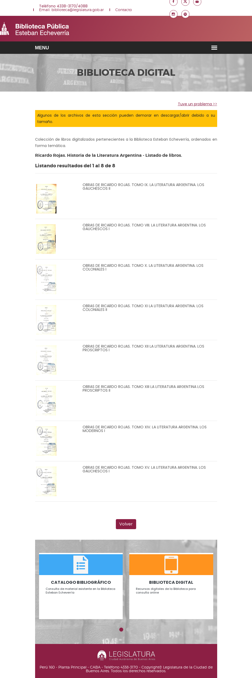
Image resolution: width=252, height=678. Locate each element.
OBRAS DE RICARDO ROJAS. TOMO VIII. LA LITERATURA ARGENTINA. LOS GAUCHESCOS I (144, 226)
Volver (126, 524)
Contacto (123, 9)
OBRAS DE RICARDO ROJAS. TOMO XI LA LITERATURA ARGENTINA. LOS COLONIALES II (143, 307)
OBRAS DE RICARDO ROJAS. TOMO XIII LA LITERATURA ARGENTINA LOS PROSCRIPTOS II (143, 388)
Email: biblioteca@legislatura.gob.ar (71, 9)
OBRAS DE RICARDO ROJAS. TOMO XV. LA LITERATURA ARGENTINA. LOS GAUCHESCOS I (144, 469)
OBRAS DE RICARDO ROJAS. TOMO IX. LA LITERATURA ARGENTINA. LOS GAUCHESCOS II (143, 186)
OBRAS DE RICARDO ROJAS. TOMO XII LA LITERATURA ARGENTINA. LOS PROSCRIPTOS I (143, 348)
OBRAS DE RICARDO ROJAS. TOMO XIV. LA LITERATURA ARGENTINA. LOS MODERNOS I (145, 428)
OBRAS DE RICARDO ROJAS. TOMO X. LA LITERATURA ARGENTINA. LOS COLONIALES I (143, 267)
